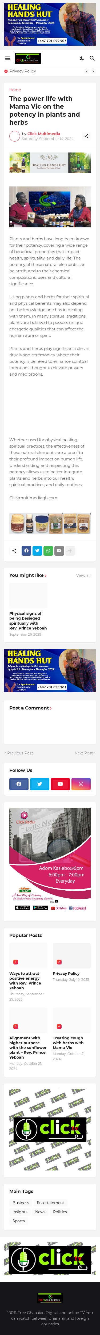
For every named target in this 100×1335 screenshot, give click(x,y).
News (40, 1212)
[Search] (93, 58)
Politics (60, 1212)
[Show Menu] (7, 58)
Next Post (84, 753)
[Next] (93, 71)
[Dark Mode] (82, 58)
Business (21, 1202)
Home (15, 90)
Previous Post (20, 753)
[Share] (86, 136)
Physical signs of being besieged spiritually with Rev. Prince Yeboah (28, 621)
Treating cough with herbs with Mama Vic (68, 1043)
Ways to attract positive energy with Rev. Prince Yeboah (25, 981)
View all (83, 575)
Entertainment (50, 1202)
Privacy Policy (23, 71)
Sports (19, 1221)
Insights (20, 1212)
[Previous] (86, 71)
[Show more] (70, 551)
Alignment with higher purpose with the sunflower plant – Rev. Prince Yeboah (28, 1048)
